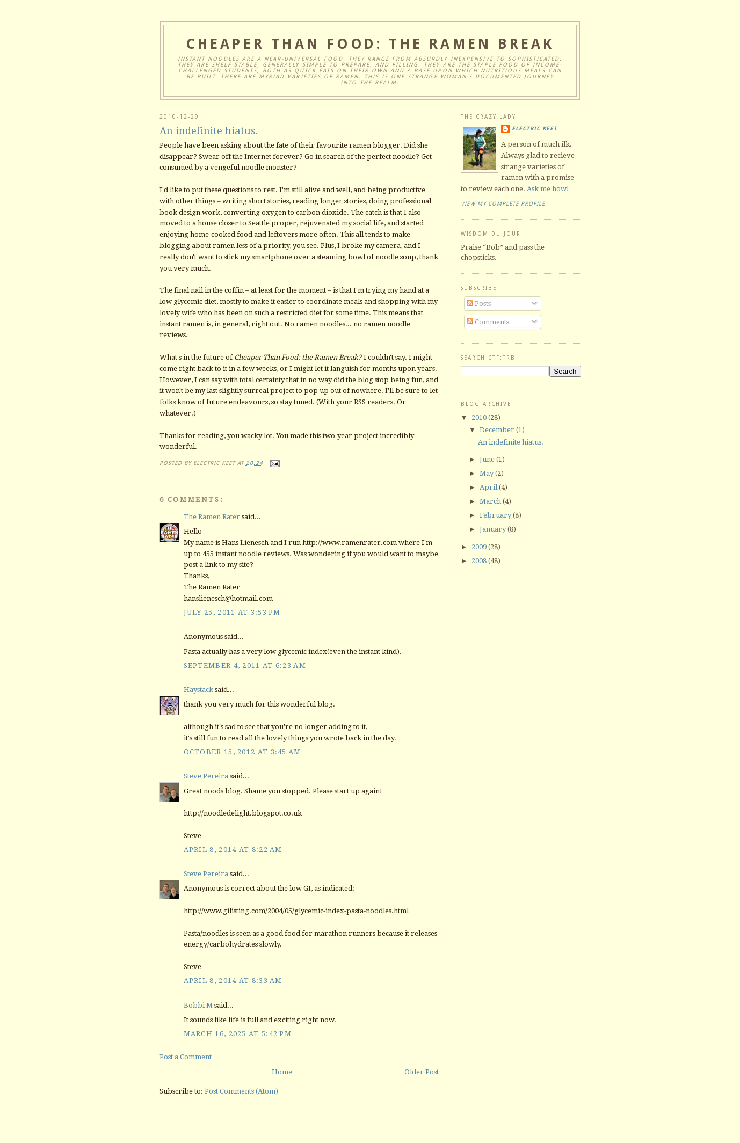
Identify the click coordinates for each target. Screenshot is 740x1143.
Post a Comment (185, 1057)
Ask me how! (548, 189)
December (498, 430)
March (491, 501)
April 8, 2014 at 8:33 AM (233, 981)
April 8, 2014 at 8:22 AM (233, 850)
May (487, 473)
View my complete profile (503, 204)
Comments (488, 322)
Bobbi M (198, 1005)
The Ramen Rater (212, 517)
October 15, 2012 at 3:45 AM (242, 752)
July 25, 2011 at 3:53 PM (232, 612)
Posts (479, 304)
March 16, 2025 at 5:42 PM (238, 1034)
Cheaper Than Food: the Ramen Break (370, 44)
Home (282, 1072)
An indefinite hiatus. (208, 130)
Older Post (421, 1072)
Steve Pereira (206, 776)
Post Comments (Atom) (241, 1091)
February (496, 515)
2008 (479, 561)
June (488, 459)
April (489, 487)
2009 (479, 547)
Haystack (198, 690)
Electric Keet (534, 129)
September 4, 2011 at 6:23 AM (245, 665)
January (493, 529)
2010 (479, 417)
